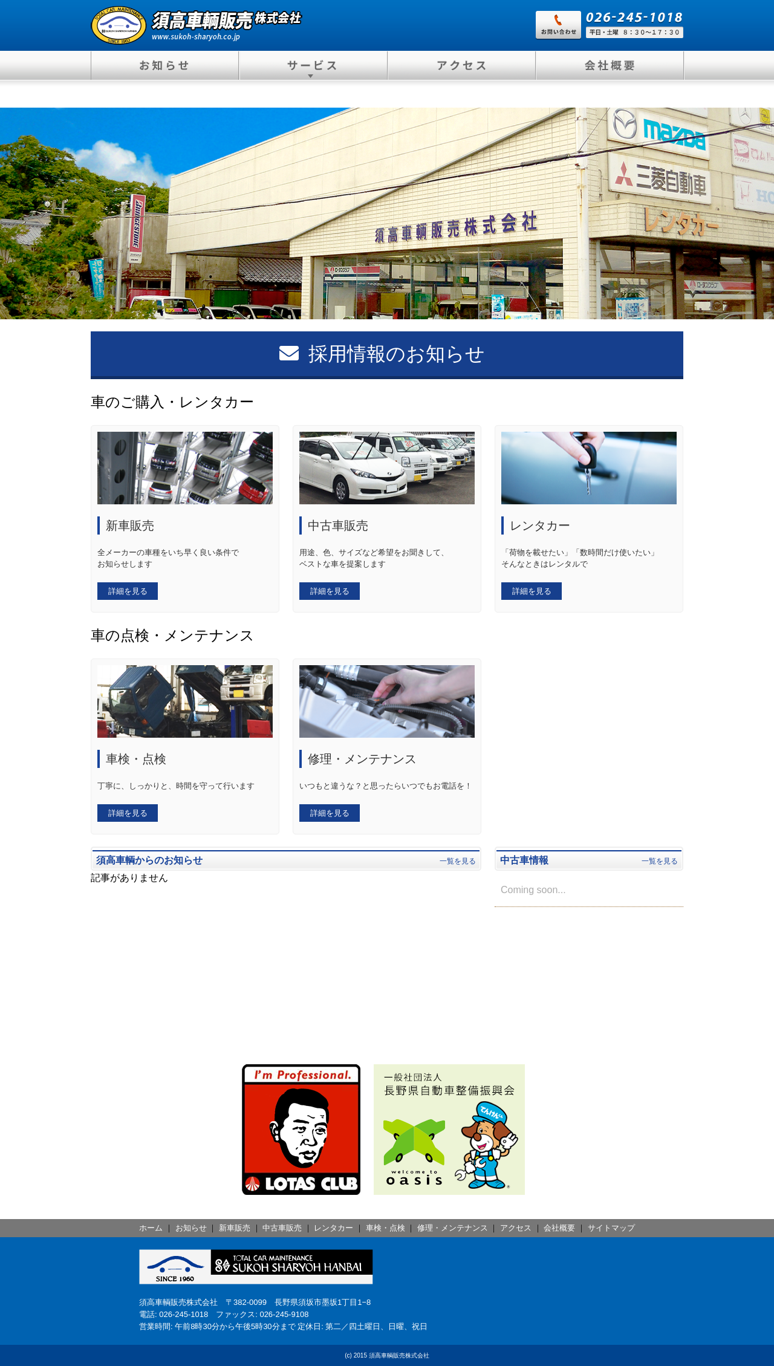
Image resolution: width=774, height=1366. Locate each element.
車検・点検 (385, 1227)
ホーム (151, 1227)
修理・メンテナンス (452, 1227)
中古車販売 (282, 1227)
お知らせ (191, 1227)
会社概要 (559, 1227)
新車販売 (234, 1227)
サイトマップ (611, 1227)
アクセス (516, 1227)
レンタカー (333, 1227)
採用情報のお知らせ (382, 354)
